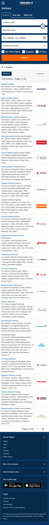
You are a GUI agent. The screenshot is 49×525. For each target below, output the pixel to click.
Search (25, 58)
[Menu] (3, 3)
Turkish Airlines (7, 392)
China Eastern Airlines (10, 167)
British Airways (7, 117)
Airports (6, 454)
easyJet (4, 200)
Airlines (6, 451)
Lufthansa (5, 254)
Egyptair (4, 84)
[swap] (42, 26)
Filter (7, 74)
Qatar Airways (7, 98)
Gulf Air (4, 302)
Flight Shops (7, 457)
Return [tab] (6, 15)
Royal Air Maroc (7, 285)
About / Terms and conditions (14, 507)
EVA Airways (6, 321)
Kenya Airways (7, 216)
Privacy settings (9, 498)
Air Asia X (5, 269)
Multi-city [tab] (28, 15)
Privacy (6, 501)
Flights (5, 441)
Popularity (40, 74)
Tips (4, 447)
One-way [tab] (16, 15)
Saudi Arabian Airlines (10, 153)
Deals (5, 444)
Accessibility (8, 504)
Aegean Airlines (7, 183)
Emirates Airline (7, 136)
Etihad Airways (7, 408)
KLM (3, 335)
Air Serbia (5, 359)
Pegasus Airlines (8, 375)
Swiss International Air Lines (12, 235)
